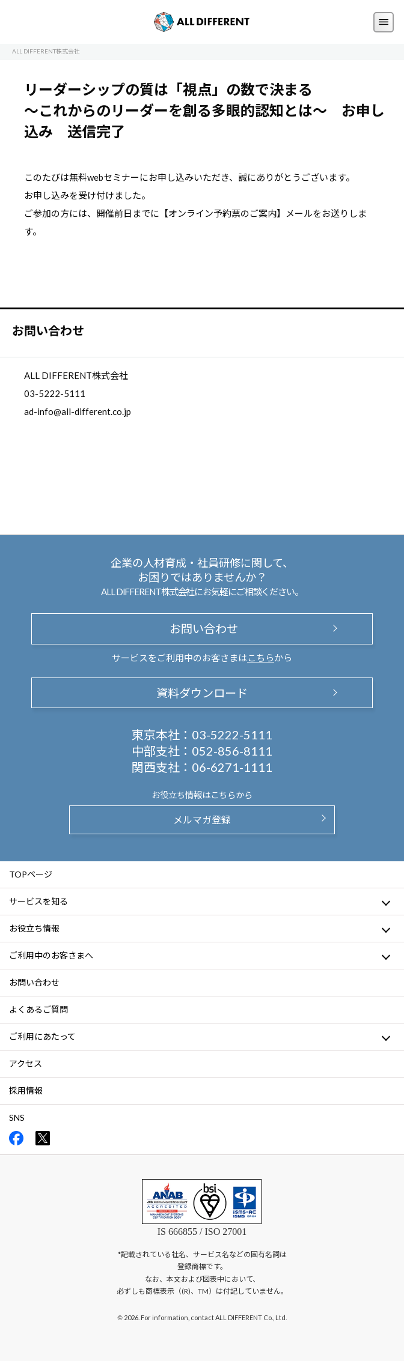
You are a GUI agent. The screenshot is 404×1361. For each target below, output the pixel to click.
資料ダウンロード (202, 693)
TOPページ (30, 874)
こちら (260, 657)
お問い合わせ (202, 628)
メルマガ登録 (202, 819)
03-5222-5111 (232, 734)
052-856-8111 (232, 751)
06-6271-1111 (232, 767)
